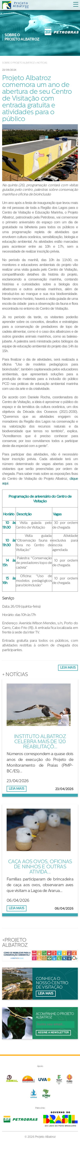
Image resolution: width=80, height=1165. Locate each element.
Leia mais (68, 667)
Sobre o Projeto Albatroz (18, 63)
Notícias (42, 63)
